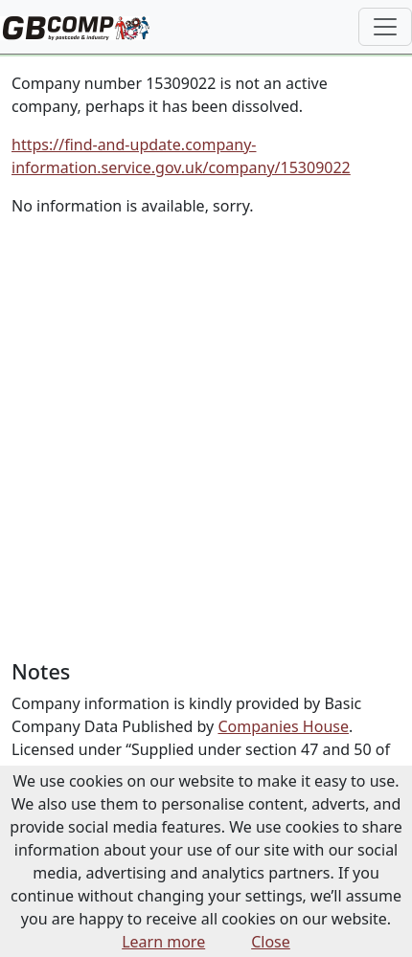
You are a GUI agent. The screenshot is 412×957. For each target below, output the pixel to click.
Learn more (163, 941)
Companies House (283, 726)
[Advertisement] (206, 438)
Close (270, 941)
